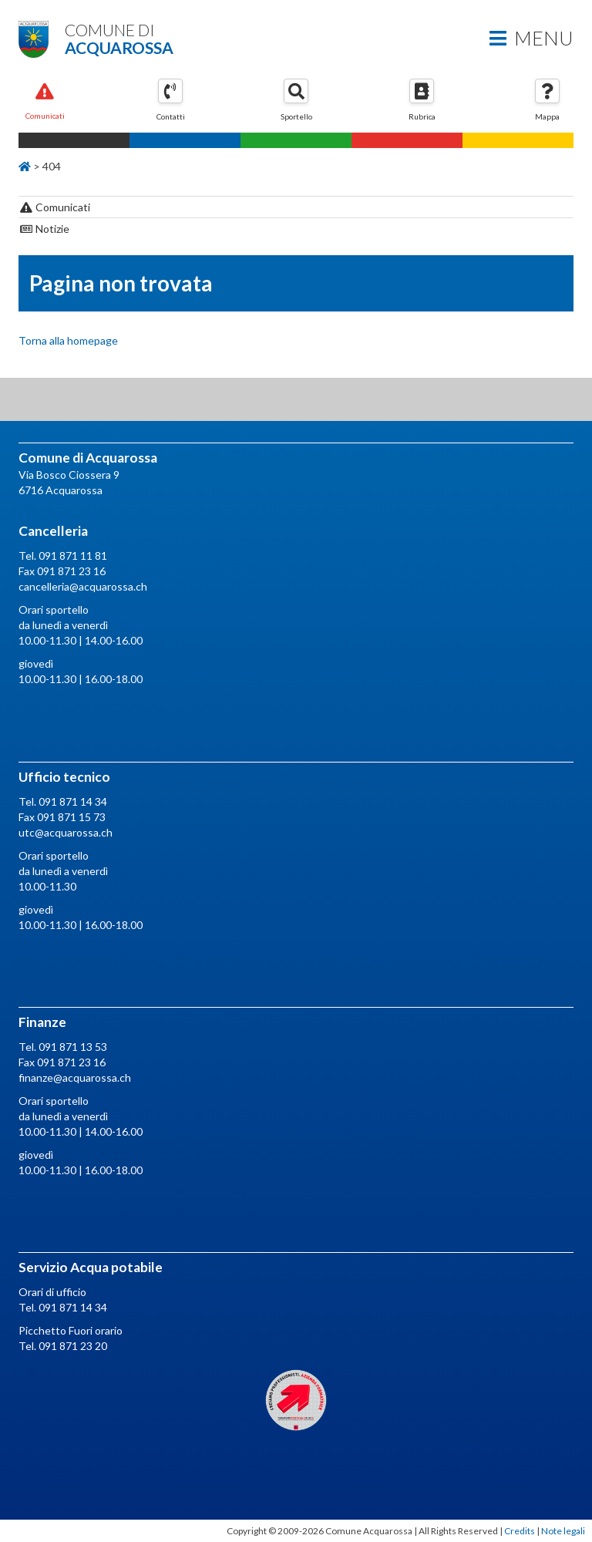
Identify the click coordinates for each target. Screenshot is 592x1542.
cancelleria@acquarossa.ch (82, 586)
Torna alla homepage (68, 340)
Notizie (44, 228)
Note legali (563, 1531)
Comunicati (54, 207)
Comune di (296, 38)
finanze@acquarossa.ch (74, 1077)
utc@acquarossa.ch (65, 832)
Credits (519, 1531)
